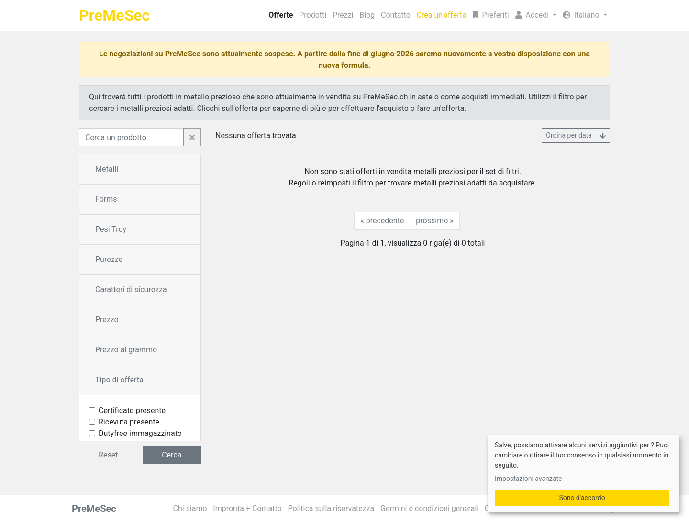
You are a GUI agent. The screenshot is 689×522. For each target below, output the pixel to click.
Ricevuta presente (129, 421)
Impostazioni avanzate (528, 478)
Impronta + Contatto (247, 508)
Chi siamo (190, 508)
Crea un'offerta (442, 15)
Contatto (396, 15)
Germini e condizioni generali (429, 508)
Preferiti (491, 15)
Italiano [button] (582, 15)
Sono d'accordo (582, 497)
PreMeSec (114, 15)
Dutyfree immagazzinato (140, 433)
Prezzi (343, 15)
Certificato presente (132, 410)
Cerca (171, 454)
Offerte (280, 15)
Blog (367, 15)
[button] (535, 15)
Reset (108, 454)
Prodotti (312, 15)
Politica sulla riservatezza (331, 508)
